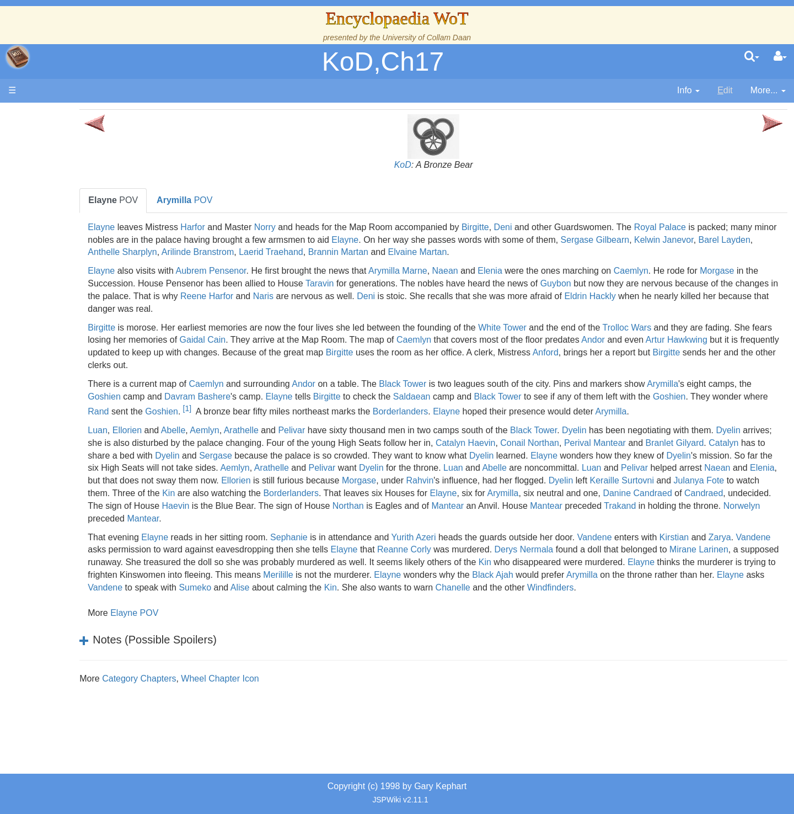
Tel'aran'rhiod (78, 423)
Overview (92, 272)
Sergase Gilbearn (221, 252)
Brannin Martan (631, 252)
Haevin (320, 531)
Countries (93, 285)
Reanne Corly (617, 574)
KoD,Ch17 (383, 61)
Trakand (203, 543)
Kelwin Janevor (290, 252)
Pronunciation (79, 461)
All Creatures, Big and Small (107, 373)
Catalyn (346, 467)
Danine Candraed (647, 518)
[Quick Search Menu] (751, 57)
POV (212, 200)
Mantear (592, 531)
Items (63, 386)
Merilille (701, 600)
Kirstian (201, 574)
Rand (393, 411)
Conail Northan (729, 455)
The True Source (85, 209)
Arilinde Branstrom (491, 252)
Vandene (693, 562)
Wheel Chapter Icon (319, 716)
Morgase (236, 283)
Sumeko (727, 613)
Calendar (70, 235)
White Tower (601, 327)
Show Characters (86, 335)
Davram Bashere (404, 396)
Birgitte (574, 227)
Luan (197, 443)
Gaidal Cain (405, 339)
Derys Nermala (736, 574)
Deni (602, 227)
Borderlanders (696, 411)
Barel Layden (351, 252)
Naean (544, 270)
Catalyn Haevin (666, 455)
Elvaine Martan (710, 252)
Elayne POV (233, 650)
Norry (363, 227)
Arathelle (340, 443)
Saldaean (618, 396)
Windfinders (507, 625)
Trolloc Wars (725, 327)
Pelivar (390, 443)
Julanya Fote (623, 505)
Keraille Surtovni (546, 505)
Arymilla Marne (497, 270)
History (66, 222)
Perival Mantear (218, 467)
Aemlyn (303, 443)
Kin (767, 505)
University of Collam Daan (426, 37)
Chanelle (409, 625)
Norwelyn (324, 543)
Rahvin (344, 505)
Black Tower (501, 384)
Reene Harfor (497, 296)
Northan (492, 531)
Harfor (292, 227)
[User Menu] (780, 57)
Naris (554, 296)
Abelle (272, 443)
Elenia (589, 270)
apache (18, 57)
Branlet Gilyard (297, 467)
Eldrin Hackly (287, 308)
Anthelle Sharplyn (415, 252)
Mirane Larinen (330, 587)
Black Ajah (346, 613)
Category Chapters (238, 716)
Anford (291, 365)
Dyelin (673, 443)
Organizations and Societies (107, 348)
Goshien (310, 396)
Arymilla (202, 396)
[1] (482, 408)
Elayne (200, 227)
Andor (235, 352)
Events (65, 247)
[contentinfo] (688, 91)
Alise (196, 625)
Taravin (512, 283)
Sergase (518, 467)
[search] (751, 57)
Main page (51, 115)
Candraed (713, 518)
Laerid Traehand (564, 252)
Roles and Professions (96, 360)
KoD (451, 164)
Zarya (247, 574)
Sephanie (388, 562)
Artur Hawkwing (318, 352)
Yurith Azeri (512, 562)
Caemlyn (729, 270)
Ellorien (225, 443)
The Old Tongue (83, 297)
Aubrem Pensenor (310, 270)
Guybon (748, 283)
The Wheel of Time (89, 196)
